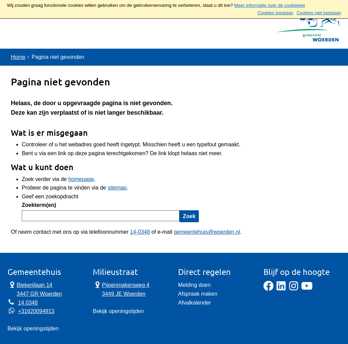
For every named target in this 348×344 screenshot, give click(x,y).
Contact (82, 32)
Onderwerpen (35, 32)
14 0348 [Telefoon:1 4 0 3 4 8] (28, 303)
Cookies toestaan (275, 12)
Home (18, 57)
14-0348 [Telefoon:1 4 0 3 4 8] (140, 232)
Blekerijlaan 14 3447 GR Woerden (34, 289)
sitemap (117, 188)
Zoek (189, 216)
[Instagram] (294, 289)
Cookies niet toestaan (319, 12)
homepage (81, 179)
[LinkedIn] (281, 289)
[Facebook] (268, 289)
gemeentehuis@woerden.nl (207, 232)
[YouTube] (307, 289)
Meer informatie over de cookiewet (269, 5)
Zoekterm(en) (39, 205)
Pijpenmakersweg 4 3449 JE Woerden (121, 289)
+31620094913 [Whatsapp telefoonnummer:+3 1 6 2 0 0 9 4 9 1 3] (36, 311)
